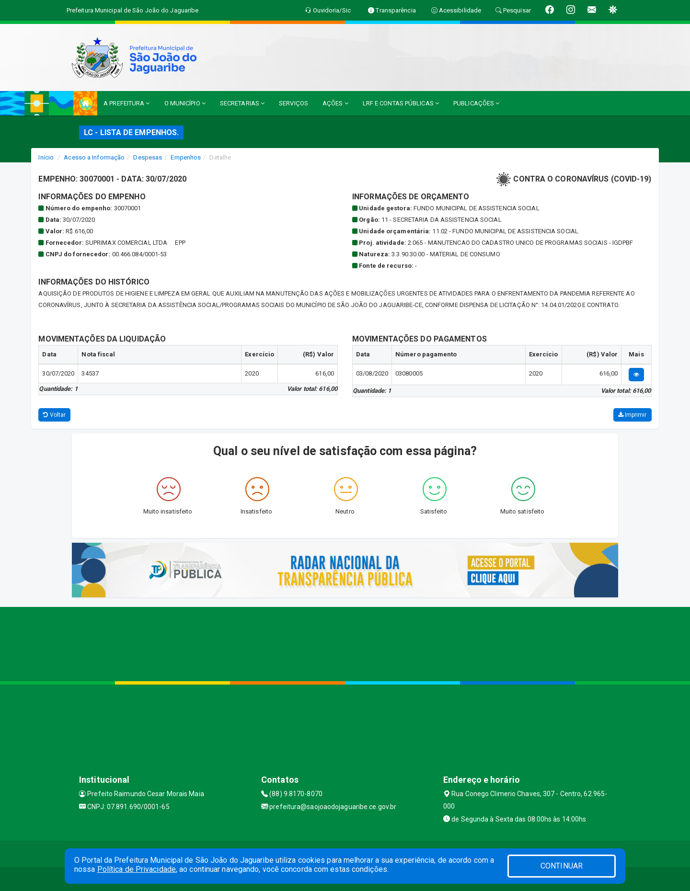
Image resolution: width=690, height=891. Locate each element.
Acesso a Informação (94, 157)
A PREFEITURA (127, 103)
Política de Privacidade (136, 869)
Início (46, 157)
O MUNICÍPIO (185, 103)
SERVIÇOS (293, 103)
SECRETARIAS (242, 103)
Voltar (54, 414)
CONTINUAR (561, 865)
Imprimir (632, 414)
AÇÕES (335, 103)
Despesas (147, 157)
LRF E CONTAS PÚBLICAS (401, 103)
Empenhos (186, 157)
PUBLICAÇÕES (476, 103)
